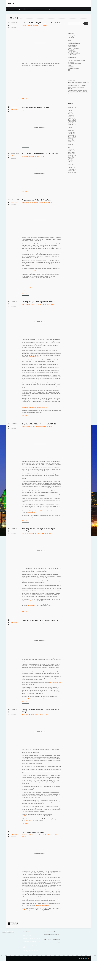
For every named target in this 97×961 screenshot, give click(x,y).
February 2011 (71, 150)
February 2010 (71, 166)
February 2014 (71, 116)
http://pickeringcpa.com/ (33, 270)
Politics (70, 59)
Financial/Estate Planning (74, 43)
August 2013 (71, 126)
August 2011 (71, 146)
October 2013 (71, 123)
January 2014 (71, 118)
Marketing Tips (71, 49)
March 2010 (71, 164)
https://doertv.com (31, 605)
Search (86, 23)
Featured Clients (72, 42)
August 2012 (71, 139)
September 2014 (72, 107)
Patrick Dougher (14, 25)
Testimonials (71, 66)
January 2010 (71, 167)
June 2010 (70, 160)
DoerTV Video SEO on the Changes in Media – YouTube (35, 714)
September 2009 (72, 172)
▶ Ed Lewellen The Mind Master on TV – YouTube (33, 156)
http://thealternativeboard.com (42, 905)
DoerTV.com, (25, 909)
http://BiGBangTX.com (34, 356)
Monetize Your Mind (72, 54)
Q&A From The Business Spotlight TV (76, 60)
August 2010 (71, 156)
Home (9, 9)
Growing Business (72, 45)
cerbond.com (71, 37)
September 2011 (72, 144)
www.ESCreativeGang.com (28, 815)
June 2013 (70, 127)
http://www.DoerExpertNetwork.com (30, 287)
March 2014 (71, 115)
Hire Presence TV (72, 46)
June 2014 (70, 110)
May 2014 (70, 112)
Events (69, 40)
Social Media (71, 62)
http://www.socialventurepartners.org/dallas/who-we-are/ (34, 407)
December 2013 (72, 119)
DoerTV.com (28, 820)
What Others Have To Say (39, 9)
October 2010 (71, 153)
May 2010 (70, 161)
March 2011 (71, 149)
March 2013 (71, 130)
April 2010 (70, 163)
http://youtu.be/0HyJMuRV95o (29, 290)
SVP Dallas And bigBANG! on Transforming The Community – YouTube (38, 304)
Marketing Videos (72, 51)
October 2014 (71, 106)
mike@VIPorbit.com (41, 511)
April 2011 (70, 147)
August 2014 (71, 109)
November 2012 (72, 136)
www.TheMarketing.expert (55, 682)
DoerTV (70, 39)
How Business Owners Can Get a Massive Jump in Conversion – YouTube (39, 623)
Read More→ (25, 98)
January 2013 (71, 133)
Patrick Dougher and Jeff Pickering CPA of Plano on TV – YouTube (37, 202)
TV (69, 69)
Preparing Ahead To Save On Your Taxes (77, 90)
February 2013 (71, 132)
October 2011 (71, 143)
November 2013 (72, 121)
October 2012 (71, 138)
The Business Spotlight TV (74, 68)
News (69, 56)
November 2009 (72, 169)
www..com (31, 512)
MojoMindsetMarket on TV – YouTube (30, 110)
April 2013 (70, 129)
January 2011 (71, 152)
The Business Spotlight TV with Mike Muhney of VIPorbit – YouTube (37, 426)
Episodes (21, 9)
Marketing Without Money (74, 53)
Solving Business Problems (74, 63)
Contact (54, 9)
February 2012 (71, 141)
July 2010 (70, 158)
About (14, 9)
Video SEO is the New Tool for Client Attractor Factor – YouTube (36, 533)
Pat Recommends (72, 57)
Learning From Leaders (73, 48)
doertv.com (24, 517)
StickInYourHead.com (28, 601)
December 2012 (72, 135)
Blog (49, 9)
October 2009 (71, 170)
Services (28, 9)
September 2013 (72, 124)
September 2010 (72, 155)
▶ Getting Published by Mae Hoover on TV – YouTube (34, 25)
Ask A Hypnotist (71, 36)
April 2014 (70, 113)
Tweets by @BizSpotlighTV (8, 931)
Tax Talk (70, 65)
